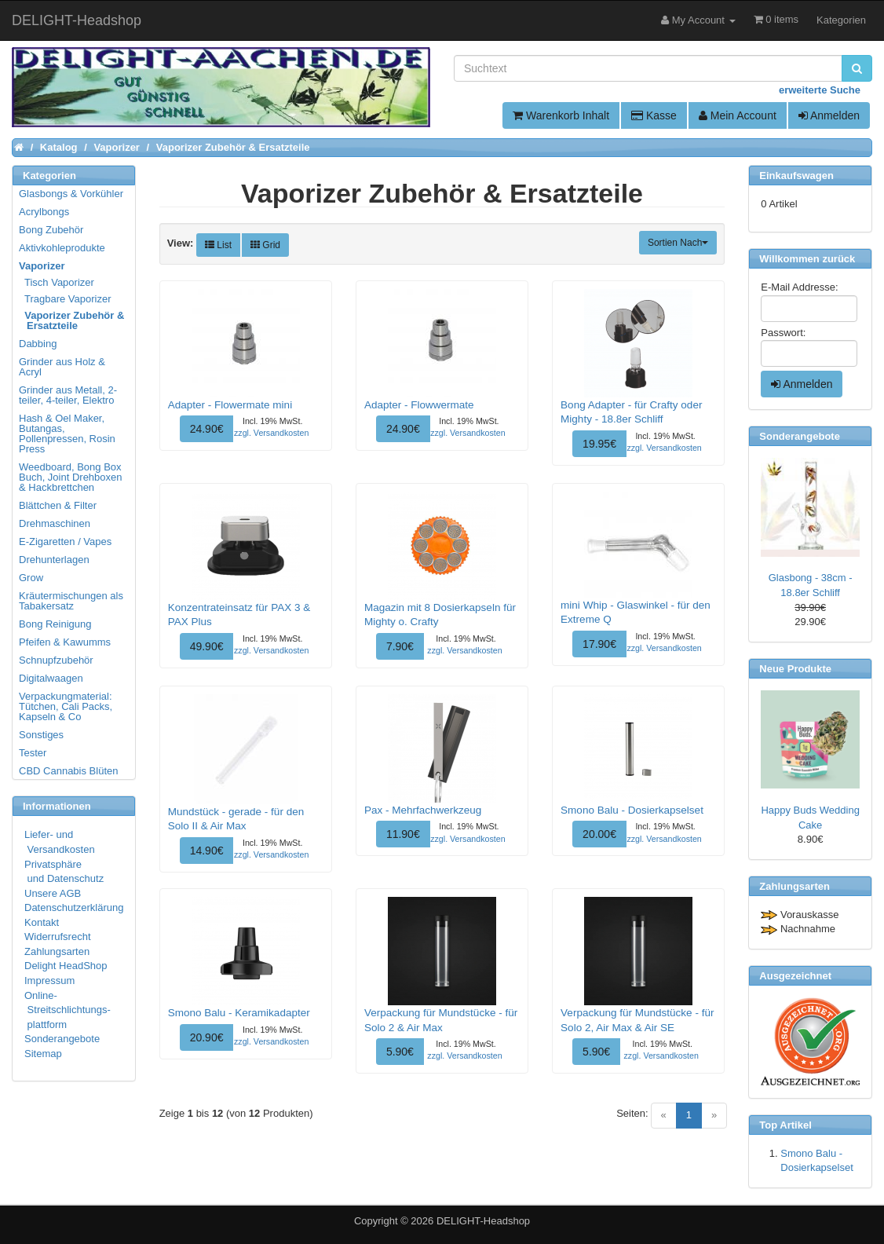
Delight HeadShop (66, 965)
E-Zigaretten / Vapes (65, 541)
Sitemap (43, 1053)
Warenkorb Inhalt (561, 115)
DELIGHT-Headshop (483, 1221)
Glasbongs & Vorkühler (71, 193)
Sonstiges (41, 735)
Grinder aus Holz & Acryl (62, 367)
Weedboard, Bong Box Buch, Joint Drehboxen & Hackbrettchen (70, 477)
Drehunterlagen (54, 559)
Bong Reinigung (55, 624)
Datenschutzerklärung (73, 907)
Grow (31, 578)
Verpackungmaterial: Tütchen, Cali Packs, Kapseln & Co (65, 706)
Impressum (49, 980)
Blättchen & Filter (58, 505)
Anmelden (829, 115)
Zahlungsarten (56, 951)
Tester (32, 753)
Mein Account (737, 115)
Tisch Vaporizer (57, 282)
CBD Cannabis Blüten (68, 771)
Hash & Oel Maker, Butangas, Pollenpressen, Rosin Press (67, 433)
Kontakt (41, 922)
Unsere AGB (52, 893)
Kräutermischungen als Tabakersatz (71, 601)
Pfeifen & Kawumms (65, 642)
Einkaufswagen (796, 175)
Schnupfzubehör (56, 660)
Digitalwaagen (51, 678)
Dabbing (38, 343)
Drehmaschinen (54, 523)
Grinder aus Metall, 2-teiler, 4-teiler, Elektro (68, 395)
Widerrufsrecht (57, 936)
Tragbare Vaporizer (65, 299)
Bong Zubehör (51, 230)
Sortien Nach (678, 242)
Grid (265, 245)
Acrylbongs (44, 212)
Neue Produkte (795, 669)
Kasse (654, 115)
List (218, 245)
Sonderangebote (62, 1039)
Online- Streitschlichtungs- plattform (67, 1010)
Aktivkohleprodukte (62, 248)
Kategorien (841, 20)
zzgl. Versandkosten (271, 432)
